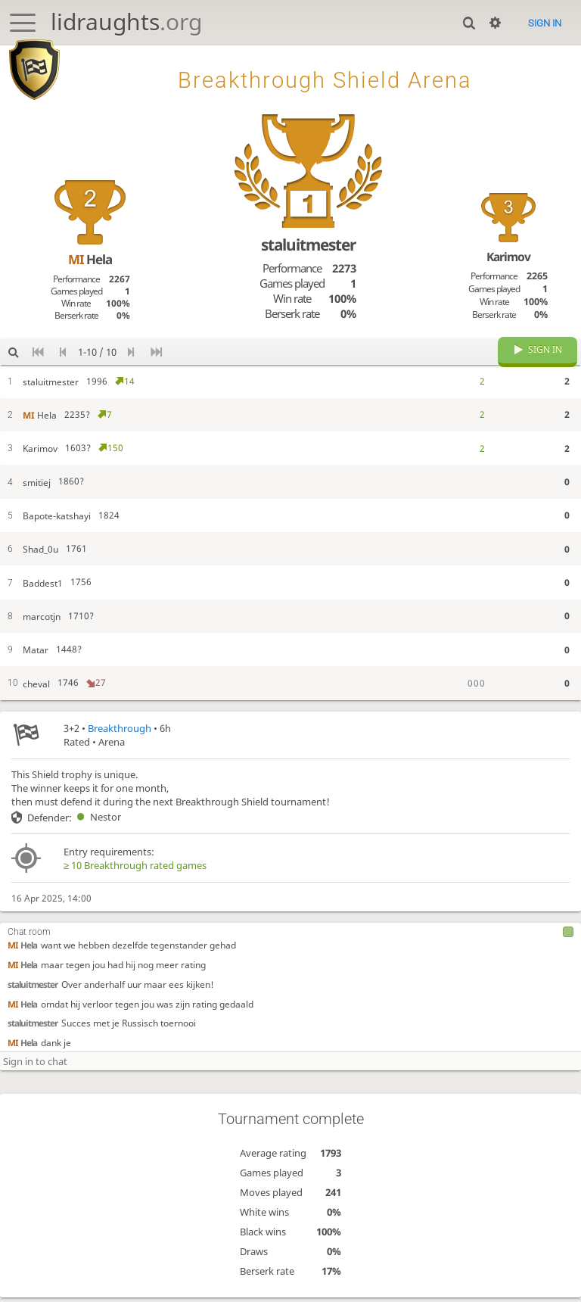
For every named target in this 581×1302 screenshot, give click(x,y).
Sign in (544, 23)
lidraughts (126, 21)
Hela (22, 956)
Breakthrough (119, 739)
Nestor (96, 828)
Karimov (508, 256)
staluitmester (32, 995)
